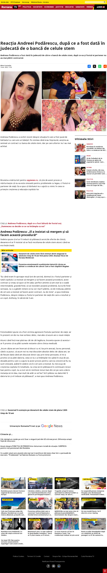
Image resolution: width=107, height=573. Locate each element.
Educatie (69, 7)
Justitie (59, 7)
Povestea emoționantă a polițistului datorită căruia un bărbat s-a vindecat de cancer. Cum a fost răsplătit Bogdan (44, 265)
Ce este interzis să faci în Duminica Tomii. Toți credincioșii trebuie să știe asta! (67, 533)
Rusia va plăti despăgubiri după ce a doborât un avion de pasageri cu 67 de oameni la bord (93, 533)
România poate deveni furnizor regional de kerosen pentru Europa (13, 492)
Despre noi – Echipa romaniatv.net (65, 556)
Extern (89, 167)
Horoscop (25, 2)
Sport (88, 156)
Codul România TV (87, 556)
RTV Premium (15, 2)
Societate (37, 7)
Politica (27, 7)
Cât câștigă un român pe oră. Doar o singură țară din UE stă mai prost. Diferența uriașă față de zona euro (36, 440)
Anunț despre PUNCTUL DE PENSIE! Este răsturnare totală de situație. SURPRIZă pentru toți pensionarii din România (33, 447)
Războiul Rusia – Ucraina (40, 2)
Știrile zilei (5, 2)
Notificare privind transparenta (53, 561)
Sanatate (80, 7)
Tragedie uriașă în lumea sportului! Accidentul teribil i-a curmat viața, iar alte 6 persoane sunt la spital (66, 492)
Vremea (89, 7)
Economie (49, 7)
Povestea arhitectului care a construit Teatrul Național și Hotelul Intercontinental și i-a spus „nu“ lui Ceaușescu (39, 513)
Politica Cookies (18, 556)
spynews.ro (32, 180)
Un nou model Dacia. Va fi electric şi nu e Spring (91, 512)
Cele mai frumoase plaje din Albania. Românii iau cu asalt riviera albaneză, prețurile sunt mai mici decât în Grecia (13, 513)
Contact (46, 556)
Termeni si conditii (34, 556)
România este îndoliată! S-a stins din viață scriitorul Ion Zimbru (11, 533)
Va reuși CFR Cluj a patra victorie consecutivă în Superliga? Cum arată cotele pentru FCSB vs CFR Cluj (12, 542)
